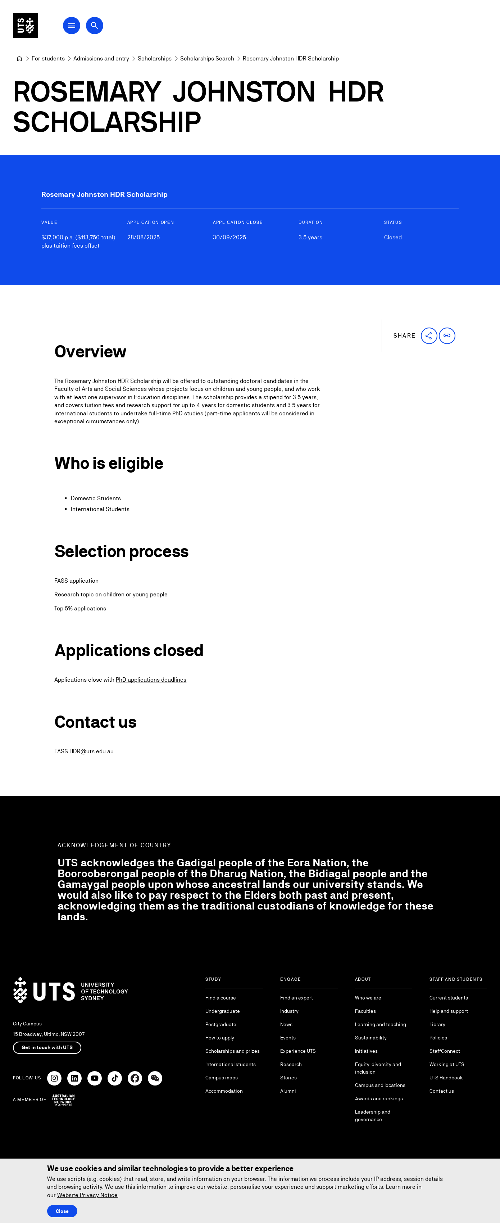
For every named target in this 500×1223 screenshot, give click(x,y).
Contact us (441, 1091)
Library (437, 1024)
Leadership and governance (372, 1115)
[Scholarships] (155, 59)
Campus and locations (380, 1085)
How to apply (219, 1038)
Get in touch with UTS (47, 1047)
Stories (288, 1077)
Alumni (288, 1091)
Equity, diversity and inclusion (378, 1068)
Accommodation (224, 1091)
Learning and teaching (380, 1024)
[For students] (48, 59)
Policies (438, 1038)
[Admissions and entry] (101, 59)
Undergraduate (222, 1011)
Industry (289, 1011)
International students (230, 1064)
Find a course (220, 998)
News (286, 1024)
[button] (429, 335)
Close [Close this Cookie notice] (62, 1211)
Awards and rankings (379, 1098)
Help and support (448, 1011)
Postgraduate (220, 1024)
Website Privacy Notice (87, 1195)
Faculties (365, 1011)
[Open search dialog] (96, 26)
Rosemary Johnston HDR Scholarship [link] (291, 58)
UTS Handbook (446, 1077)
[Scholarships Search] (207, 59)
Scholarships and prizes (232, 1051)
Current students (448, 998)
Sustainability (371, 1038)
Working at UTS (446, 1064)
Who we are (368, 998)
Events (288, 1038)
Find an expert (296, 998)
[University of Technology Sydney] (19, 58)
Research (291, 1064)
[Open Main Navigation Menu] (73, 26)
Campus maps (221, 1077)
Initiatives (366, 1051)
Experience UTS (298, 1051)
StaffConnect (444, 1051)
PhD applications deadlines (151, 679)
